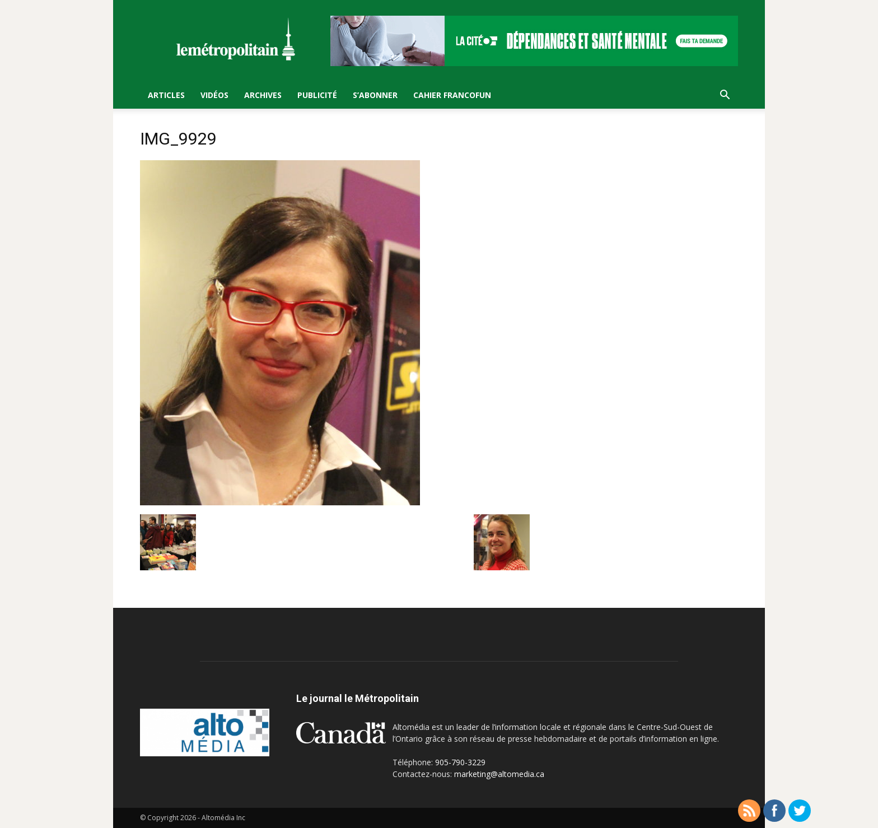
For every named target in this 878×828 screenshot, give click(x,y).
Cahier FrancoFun (452, 95)
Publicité (317, 95)
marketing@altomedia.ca (499, 774)
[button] (724, 96)
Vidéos (214, 95)
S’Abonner (375, 95)
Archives (263, 95)
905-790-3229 (460, 762)
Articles (166, 95)
